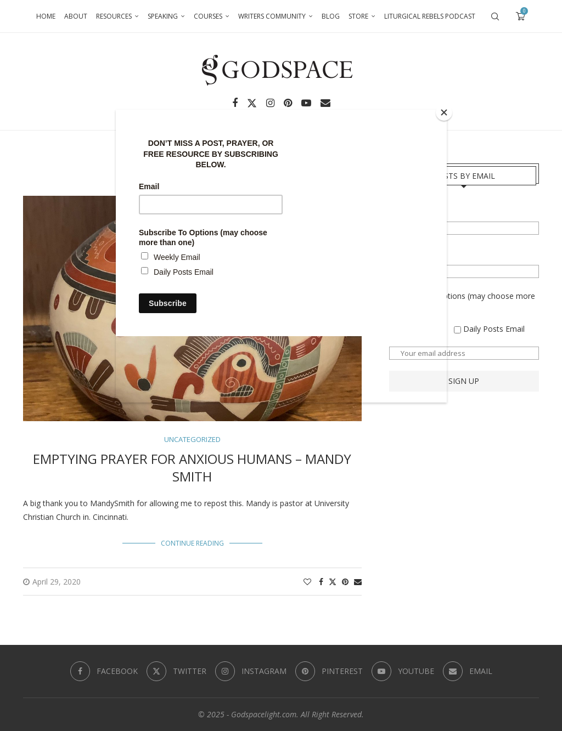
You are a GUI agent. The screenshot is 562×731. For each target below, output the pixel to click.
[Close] (444, 112)
